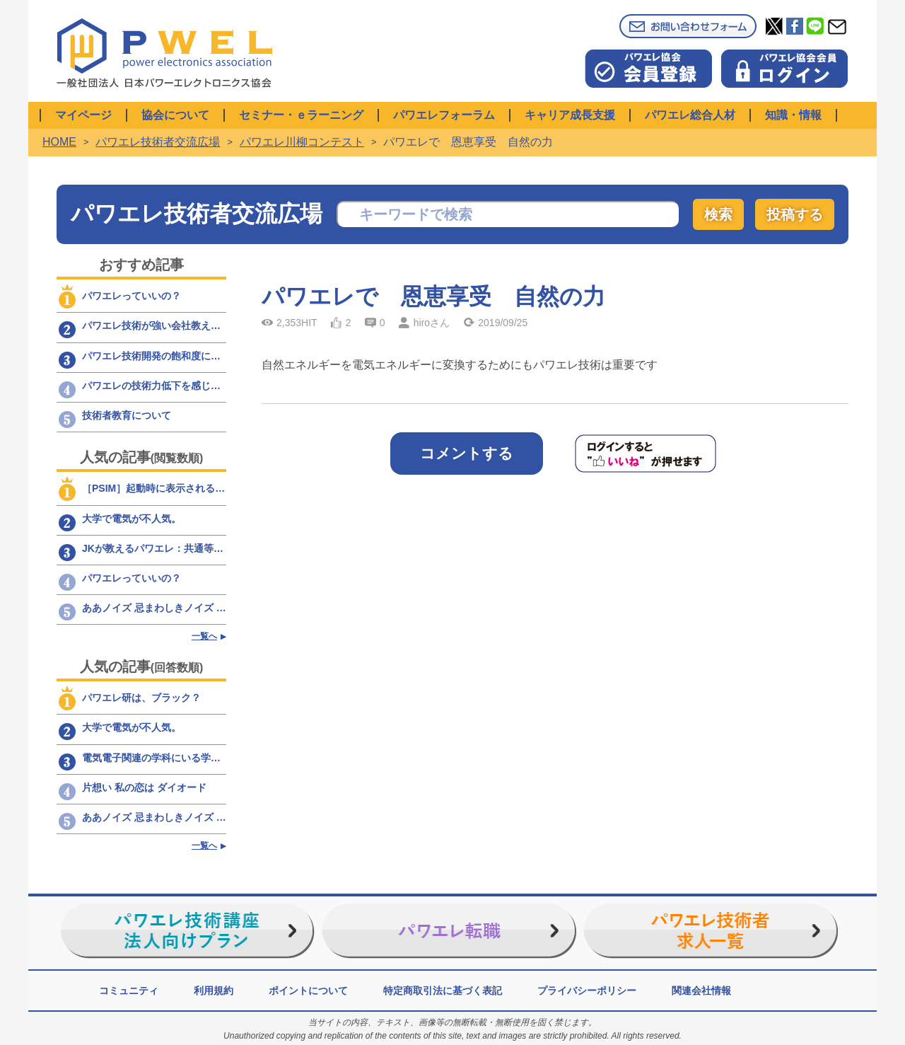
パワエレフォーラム (444, 115)
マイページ (83, 115)
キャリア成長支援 (570, 115)
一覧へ (204, 636)
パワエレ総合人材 (690, 115)
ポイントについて (308, 990)
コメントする (466, 453)
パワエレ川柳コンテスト (302, 142)
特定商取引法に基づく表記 (442, 990)
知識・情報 (793, 115)
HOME (59, 142)
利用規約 (213, 990)
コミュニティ (128, 990)
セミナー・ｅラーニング (301, 115)
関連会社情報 (701, 990)
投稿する (794, 214)
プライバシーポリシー (586, 990)
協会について (175, 115)
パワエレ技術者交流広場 (157, 142)
